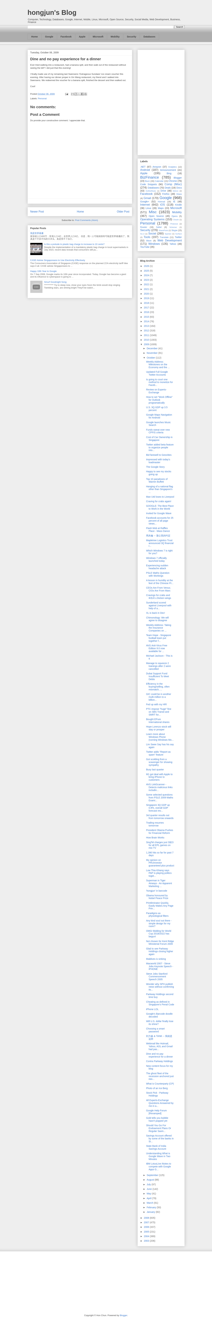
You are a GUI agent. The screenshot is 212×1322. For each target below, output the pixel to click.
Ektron (175, 191)
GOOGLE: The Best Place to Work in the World (160, 507)
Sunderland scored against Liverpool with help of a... (158, 605)
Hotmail (161, 202)
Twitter (178, 237)
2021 (147, 289)
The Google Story (155, 467)
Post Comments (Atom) (86, 220)
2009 (147, 344)
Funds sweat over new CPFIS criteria (158, 431)
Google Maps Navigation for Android (159, 416)
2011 (147, 335)
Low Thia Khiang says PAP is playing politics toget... (159, 873)
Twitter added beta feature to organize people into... (160, 447)
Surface (178, 234)
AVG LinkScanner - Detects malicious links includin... (159, 787)
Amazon (157, 166)
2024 (147, 275)
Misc (153, 212)
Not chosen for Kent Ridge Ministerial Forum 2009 (160, 942)
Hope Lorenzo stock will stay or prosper (158, 728)
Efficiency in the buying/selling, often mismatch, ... (158, 686)
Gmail (147, 198)
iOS (162, 204)
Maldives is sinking (156, 959)
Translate (164, 237)
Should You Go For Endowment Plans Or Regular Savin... (158, 1128)
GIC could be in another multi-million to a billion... (158, 697)
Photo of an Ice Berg (157, 1088)
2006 (147, 1227)
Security (131, 36)
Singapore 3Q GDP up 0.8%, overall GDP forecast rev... (158, 808)
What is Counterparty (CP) (160, 1083)
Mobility (115, 36)
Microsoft (98, 36)
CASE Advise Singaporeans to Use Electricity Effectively (57, 260)
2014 (147, 321)
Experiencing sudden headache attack (157, 567)
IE (174, 201)
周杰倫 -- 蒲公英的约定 (158, 535)
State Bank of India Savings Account (156, 1147)
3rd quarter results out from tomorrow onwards (159, 816)
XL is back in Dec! (155, 613)
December (152, 348)
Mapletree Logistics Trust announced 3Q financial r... (159, 543)
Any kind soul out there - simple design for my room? (159, 923)
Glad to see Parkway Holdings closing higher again (159, 951)
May (149, 1193)
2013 (147, 326)
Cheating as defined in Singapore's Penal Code (160, 1003)
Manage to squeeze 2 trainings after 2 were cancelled (158, 666)
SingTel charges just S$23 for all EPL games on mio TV (159, 845)
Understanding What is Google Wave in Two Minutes (158, 1156)
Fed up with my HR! (156, 704)
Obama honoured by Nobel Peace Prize (157, 897)
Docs (179, 187)
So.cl (142, 234)
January (151, 1212)
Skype (174, 230)
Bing (169, 173)
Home (34, 36)
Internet (145, 204)
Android (145, 169)
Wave (149, 241)
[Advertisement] (161, 101)
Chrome (173, 181)
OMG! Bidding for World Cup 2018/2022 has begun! (158, 934)
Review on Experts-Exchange (156, 391)
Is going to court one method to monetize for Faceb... (159, 382)
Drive (163, 190)
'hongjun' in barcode (156, 890)
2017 (147, 307)
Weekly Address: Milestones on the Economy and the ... (158, 364)
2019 (147, 298)
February (152, 1207)
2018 (147, 303)
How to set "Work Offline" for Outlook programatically (159, 400)
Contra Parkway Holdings (159, 1061)
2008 (147, 1218)
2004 (147, 1236)
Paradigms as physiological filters (157, 914)
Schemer (173, 227)
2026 (147, 266)
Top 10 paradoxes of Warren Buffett (157, 480)
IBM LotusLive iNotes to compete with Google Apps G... (158, 1166)
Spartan (168, 234)
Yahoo (173, 244)
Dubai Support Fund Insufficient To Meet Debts (157, 676)
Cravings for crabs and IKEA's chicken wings (158, 596)
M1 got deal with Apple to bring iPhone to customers (159, 777)
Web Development (169, 240)
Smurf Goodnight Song (55, 282)
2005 (147, 1231)
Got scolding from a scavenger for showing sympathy (159, 762)
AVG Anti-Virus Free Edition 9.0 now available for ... (156, 648)
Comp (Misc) (173, 184)
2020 (147, 293)
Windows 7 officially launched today (156, 559)
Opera (174, 216)
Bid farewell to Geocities (158, 455)
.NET (143, 166)
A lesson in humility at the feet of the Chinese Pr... (159, 582)
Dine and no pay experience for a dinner (159, 1055)
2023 (147, 280)
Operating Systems (152, 219)
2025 (147, 270)
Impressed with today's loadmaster (158, 461)
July (149, 1184)
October (151, 357)
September (153, 1175)
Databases (149, 36)
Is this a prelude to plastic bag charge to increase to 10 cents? (74, 244)
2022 (147, 284)
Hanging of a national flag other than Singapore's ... (159, 489)
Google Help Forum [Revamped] (156, 1112)
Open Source (156, 216)
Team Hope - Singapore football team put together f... (158, 638)
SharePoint (163, 230)
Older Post (123, 211)
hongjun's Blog (52, 12)
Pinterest (174, 224)
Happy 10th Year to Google (43, 271)
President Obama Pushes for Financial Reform (159, 831)
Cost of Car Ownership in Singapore (159, 438)
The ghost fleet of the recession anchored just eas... (160, 1076)
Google (49, 36)
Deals (168, 187)
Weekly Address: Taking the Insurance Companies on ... (158, 628)
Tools (147, 237)
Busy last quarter (155, 769)
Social (152, 233)
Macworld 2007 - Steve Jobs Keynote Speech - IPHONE (159, 966)
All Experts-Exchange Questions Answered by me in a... (159, 1103)
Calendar (159, 181)
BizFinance (149, 177)
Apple (82, 36)
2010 (147, 339)
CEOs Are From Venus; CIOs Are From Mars (158, 589)
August (151, 1179)
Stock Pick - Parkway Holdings (157, 1094)
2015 (147, 316)
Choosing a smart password (155, 1030)
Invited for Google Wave (158, 513)
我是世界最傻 (36, 233)
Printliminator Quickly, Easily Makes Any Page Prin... (159, 906)
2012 (147, 330)
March (150, 1202)
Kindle (178, 204)
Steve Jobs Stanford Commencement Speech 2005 (156, 976)
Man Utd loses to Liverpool (160, 496)
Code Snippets (148, 184)
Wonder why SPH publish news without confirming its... (160, 987)
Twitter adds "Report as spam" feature (158, 753)
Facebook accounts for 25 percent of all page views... (159, 521)
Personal (42, 98)
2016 (147, 312)
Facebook (66, 36)
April (149, 1198)
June (149, 1189)
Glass (179, 194)
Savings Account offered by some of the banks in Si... (160, 1138)
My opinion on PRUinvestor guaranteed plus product (160, 863)
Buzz (147, 181)
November (152, 353)
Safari (159, 227)
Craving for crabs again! (158, 501)
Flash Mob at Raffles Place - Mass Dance (158, 529)
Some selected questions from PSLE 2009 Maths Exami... (159, 797)
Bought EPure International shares (157, 720)
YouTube (145, 247)
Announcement (168, 170)
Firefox (166, 194)
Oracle (176, 220)
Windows (154, 243)
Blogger (178, 177)
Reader (143, 227)
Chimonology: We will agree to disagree (157, 619)
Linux (148, 208)
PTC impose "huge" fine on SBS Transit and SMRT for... (158, 712)
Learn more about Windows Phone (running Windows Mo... (159, 737)
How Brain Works (155, 837)
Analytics (172, 167)
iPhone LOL (152, 1009)
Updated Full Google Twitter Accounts (157, 373)
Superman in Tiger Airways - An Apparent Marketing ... (159, 883)
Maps (161, 208)
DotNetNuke (151, 191)
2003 (147, 1240)
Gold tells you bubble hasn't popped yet (157, 1119)
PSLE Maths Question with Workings (157, 574)
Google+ (144, 201)
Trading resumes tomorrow (155, 824)
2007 (147, 1222)
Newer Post (37, 211)
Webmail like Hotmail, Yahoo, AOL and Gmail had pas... (159, 1046)
